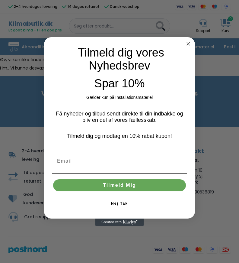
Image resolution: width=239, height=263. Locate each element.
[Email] (119, 161)
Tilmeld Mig (119, 185)
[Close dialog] (188, 43)
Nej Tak (119, 203)
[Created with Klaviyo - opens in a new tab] (119, 222)
